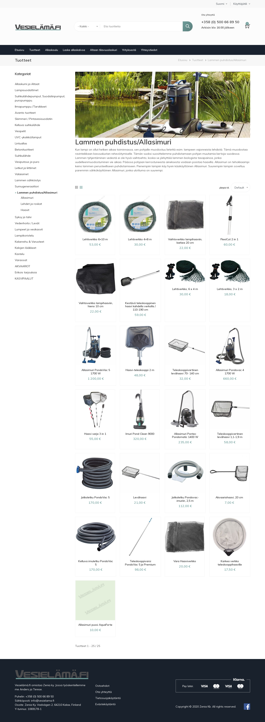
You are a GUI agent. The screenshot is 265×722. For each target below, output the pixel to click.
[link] (42, 74)
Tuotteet (34, 50)
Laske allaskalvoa (74, 50)
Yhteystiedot (149, 50)
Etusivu (19, 50)
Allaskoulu (51, 50)
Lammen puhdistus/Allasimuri (227, 60)
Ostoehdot (102, 686)
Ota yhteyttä (103, 692)
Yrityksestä (129, 50)
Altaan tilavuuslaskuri (103, 50)
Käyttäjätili (240, 4)
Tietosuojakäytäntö (108, 698)
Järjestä (224, 188)
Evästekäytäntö (105, 704)
